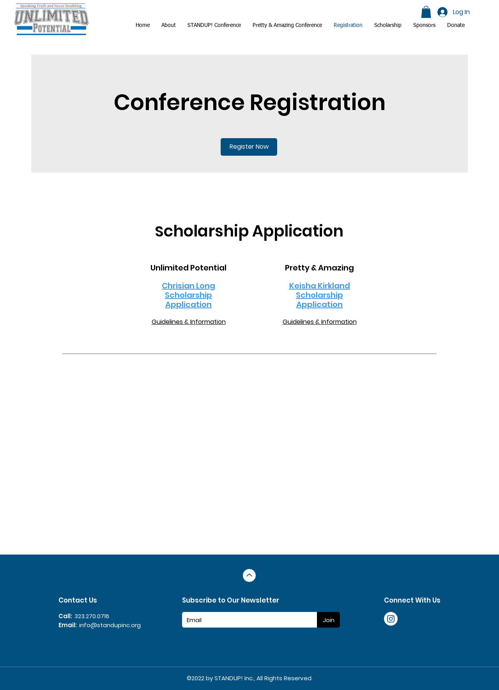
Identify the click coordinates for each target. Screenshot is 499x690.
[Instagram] (391, 619)
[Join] (328, 620)
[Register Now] (249, 147)
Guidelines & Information (189, 321)
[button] (424, 25)
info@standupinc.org (110, 625)
